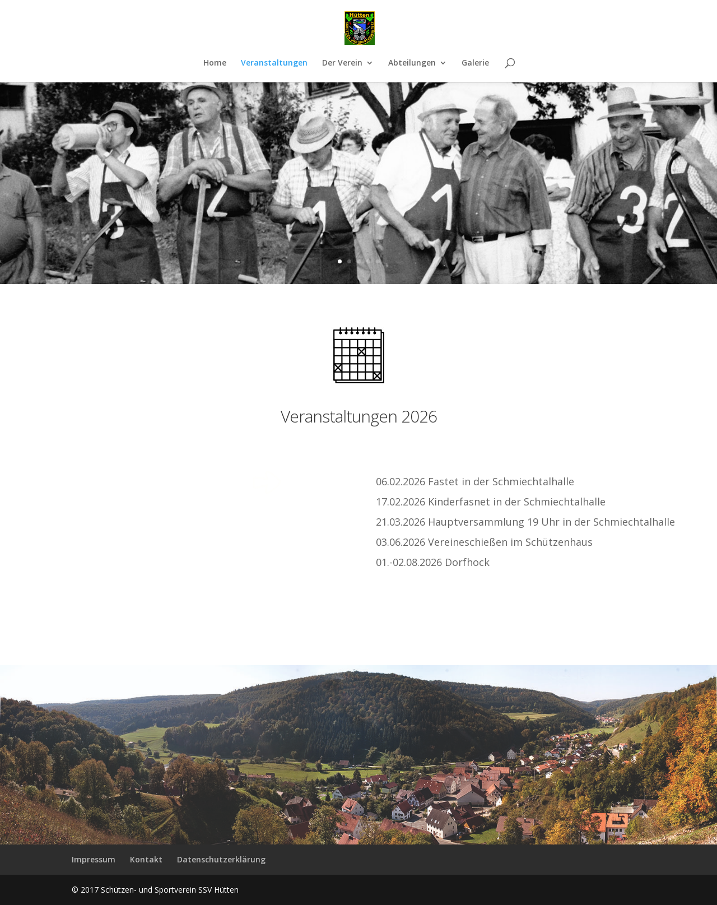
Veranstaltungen (274, 63)
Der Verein (342, 63)
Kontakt (146, 859)
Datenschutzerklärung (221, 859)
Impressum (93, 859)
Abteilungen (412, 63)
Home (214, 63)
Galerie (475, 63)
